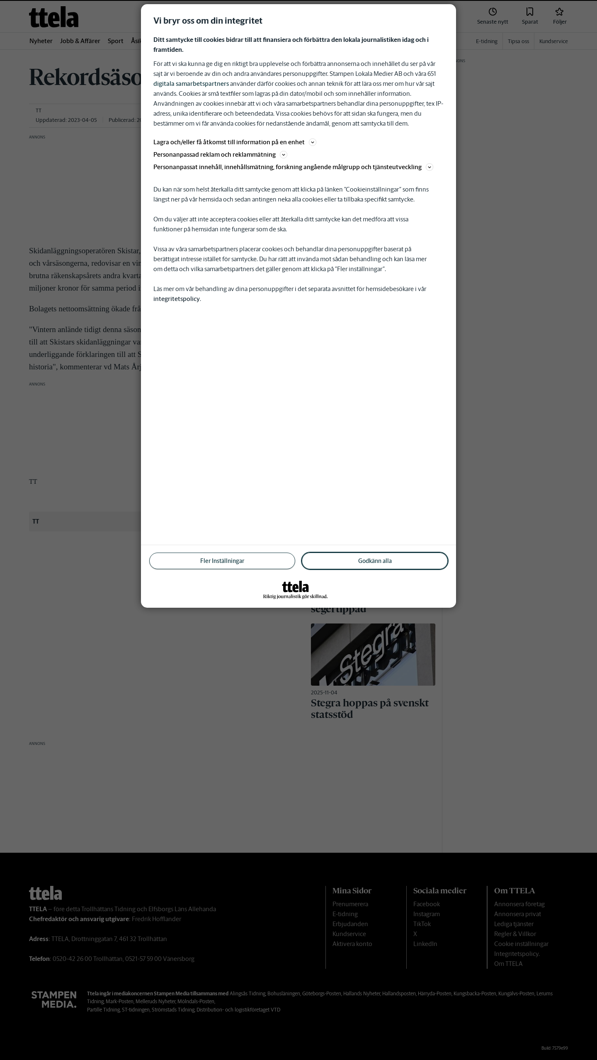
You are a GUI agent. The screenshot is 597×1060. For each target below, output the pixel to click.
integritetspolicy (176, 299)
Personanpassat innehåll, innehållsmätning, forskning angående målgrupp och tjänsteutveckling (293, 167)
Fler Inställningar (222, 561)
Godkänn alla (375, 561)
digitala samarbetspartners (191, 83)
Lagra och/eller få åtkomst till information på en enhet (234, 142)
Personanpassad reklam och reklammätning (220, 154)
